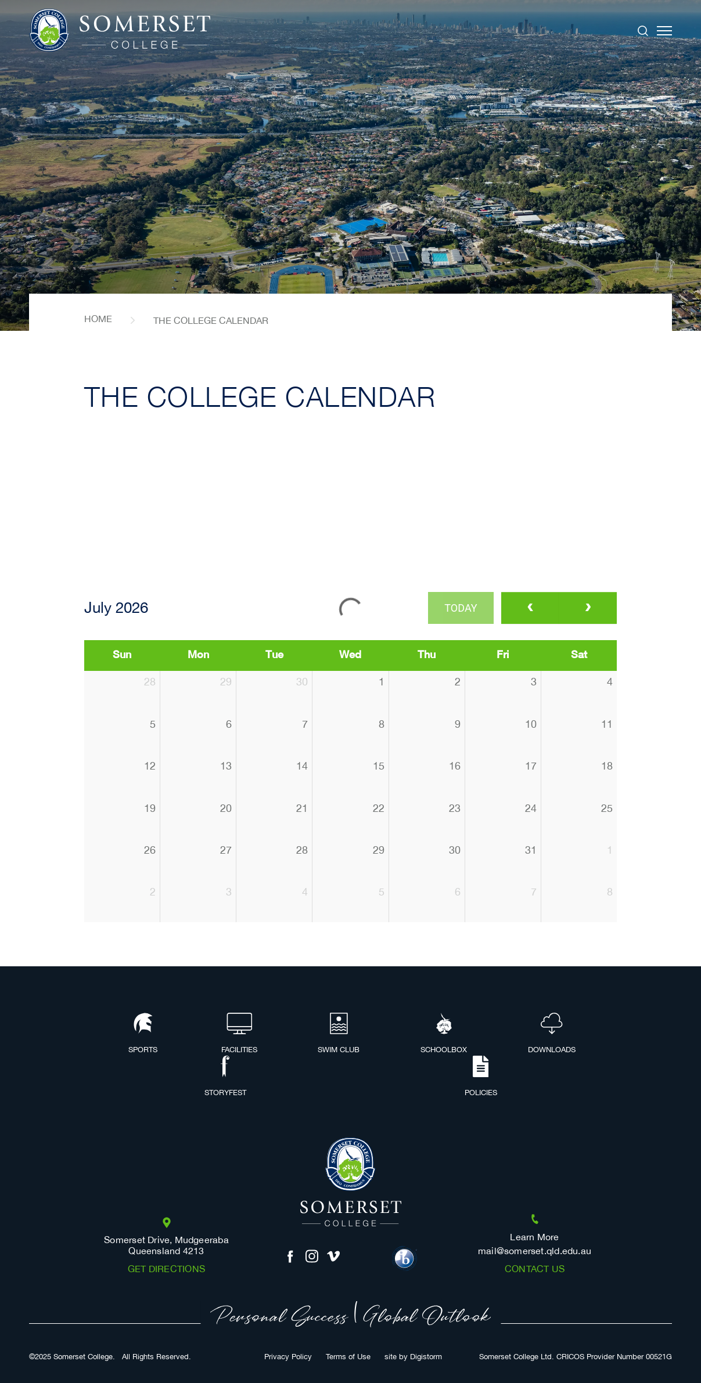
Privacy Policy (288, 1357)
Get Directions (166, 1269)
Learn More (534, 1237)
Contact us (535, 1269)
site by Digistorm (413, 1357)
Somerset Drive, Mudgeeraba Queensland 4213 (166, 1246)
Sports (142, 1034)
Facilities (239, 1034)
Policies (481, 1077)
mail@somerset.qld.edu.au (534, 1251)
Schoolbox (443, 1034)
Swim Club (339, 1034)
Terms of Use (348, 1357)
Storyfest (225, 1077)
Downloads (552, 1034)
